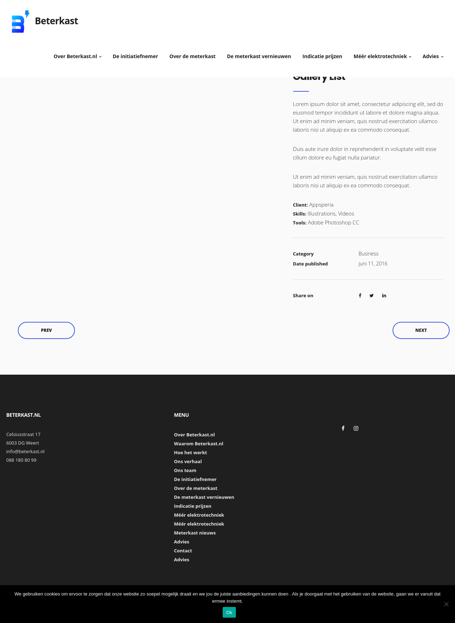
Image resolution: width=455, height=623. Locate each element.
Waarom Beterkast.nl (198, 443)
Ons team (185, 470)
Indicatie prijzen (322, 53)
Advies (431, 53)
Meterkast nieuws (195, 533)
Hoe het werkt (190, 452)
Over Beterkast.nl (75, 53)
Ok (229, 612)
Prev (46, 330)
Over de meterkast (193, 53)
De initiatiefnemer (135, 53)
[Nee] (446, 604)
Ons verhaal (188, 461)
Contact (183, 550)
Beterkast (56, 17)
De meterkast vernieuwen (259, 53)
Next (421, 330)
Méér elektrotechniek (380, 53)
